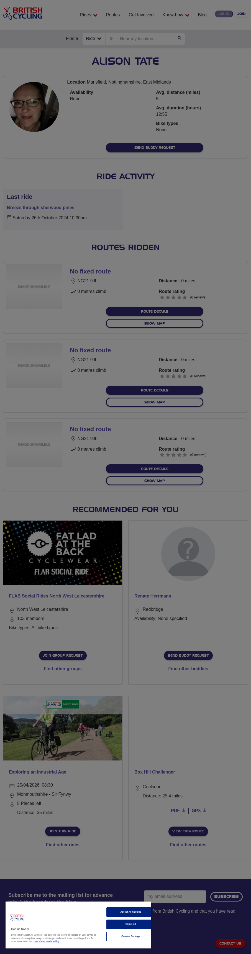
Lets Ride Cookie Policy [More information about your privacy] (46, 941)
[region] (78, 925)
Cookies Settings (130, 936)
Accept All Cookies (130, 912)
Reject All (131, 924)
